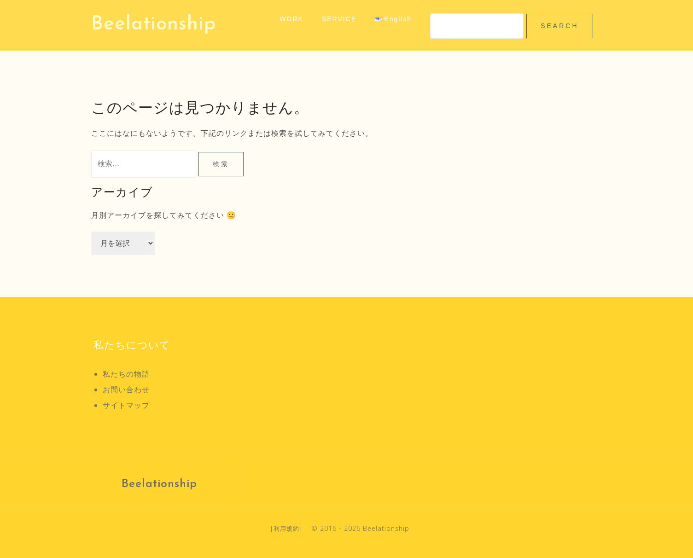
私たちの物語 (126, 374)
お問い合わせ (126, 389)
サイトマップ (126, 405)
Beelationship (153, 25)
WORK (291, 19)
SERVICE (339, 19)
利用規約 (286, 528)
